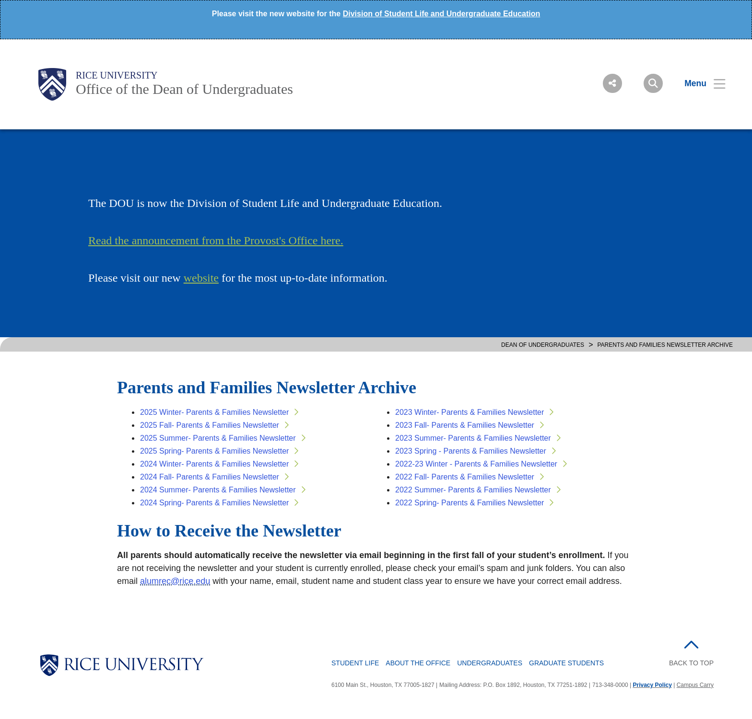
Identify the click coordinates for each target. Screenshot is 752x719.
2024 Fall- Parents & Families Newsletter (209, 477)
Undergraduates (489, 663)
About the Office (418, 663)
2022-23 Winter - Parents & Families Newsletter (476, 464)
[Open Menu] (699, 83)
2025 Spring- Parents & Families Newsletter (214, 451)
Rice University (117, 75)
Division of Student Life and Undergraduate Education (441, 14)
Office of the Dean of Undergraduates (184, 89)
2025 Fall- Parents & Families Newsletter (209, 425)
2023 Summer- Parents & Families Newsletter (473, 438)
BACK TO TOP (691, 663)
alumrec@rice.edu (175, 581)
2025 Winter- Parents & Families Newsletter (214, 412)
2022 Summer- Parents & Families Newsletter (473, 490)
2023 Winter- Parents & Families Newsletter (469, 412)
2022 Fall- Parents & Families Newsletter (464, 477)
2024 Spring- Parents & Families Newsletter (214, 503)
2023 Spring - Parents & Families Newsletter (470, 451)
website (201, 278)
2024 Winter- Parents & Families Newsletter (214, 464)
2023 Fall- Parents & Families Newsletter (464, 425)
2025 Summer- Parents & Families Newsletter (218, 438)
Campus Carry (695, 685)
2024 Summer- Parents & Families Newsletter (218, 490)
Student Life (355, 663)
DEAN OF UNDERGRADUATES (542, 345)
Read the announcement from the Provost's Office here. (215, 240)
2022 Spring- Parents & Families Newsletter (469, 503)
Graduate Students (566, 663)
